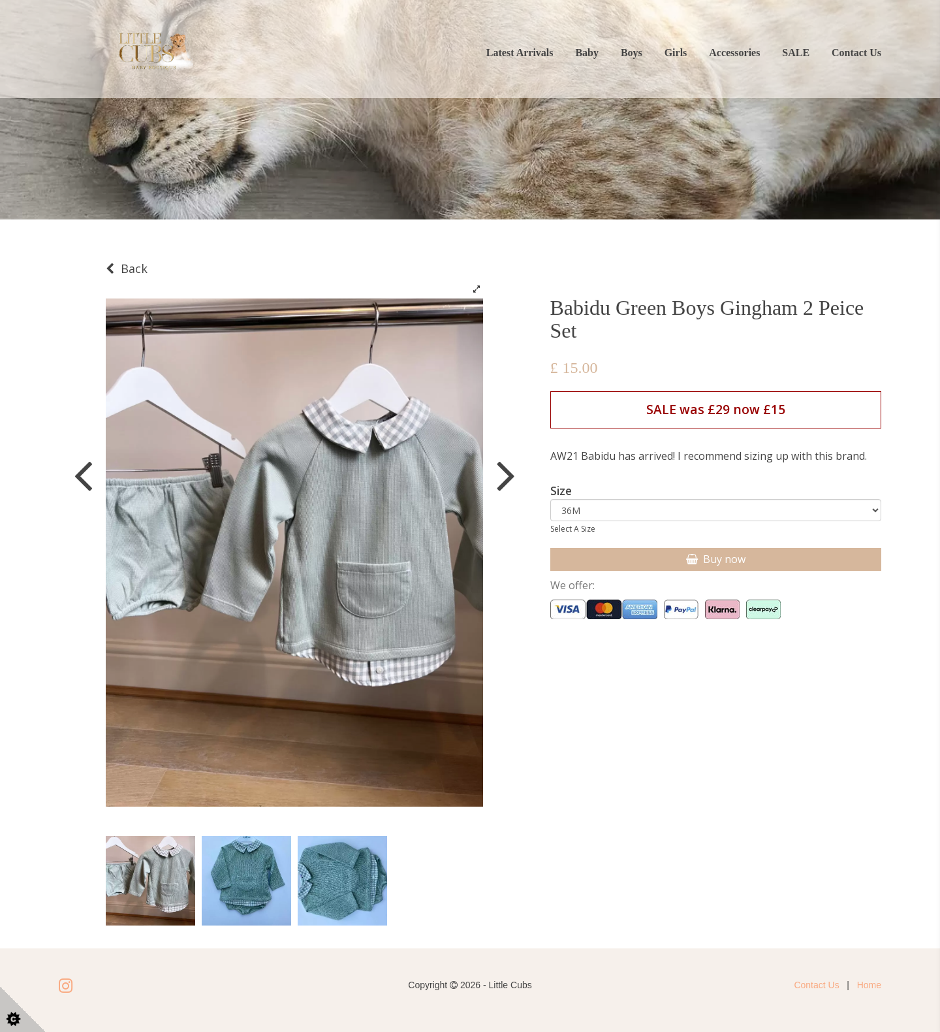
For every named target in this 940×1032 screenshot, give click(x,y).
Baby (587, 52)
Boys (631, 52)
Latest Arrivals (520, 52)
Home (869, 985)
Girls (676, 52)
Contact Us (856, 52)
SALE (795, 52)
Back (127, 268)
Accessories (734, 52)
